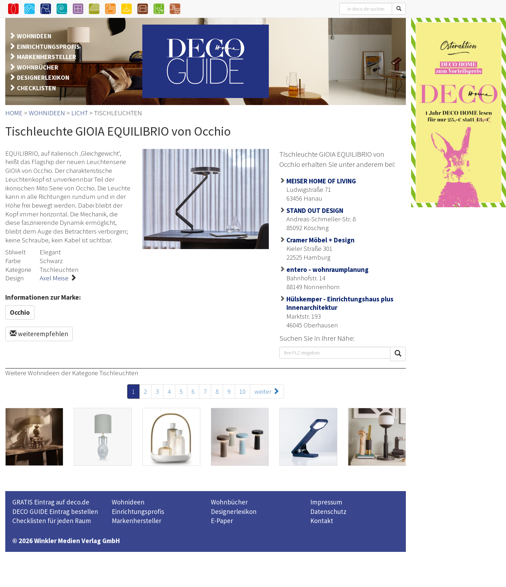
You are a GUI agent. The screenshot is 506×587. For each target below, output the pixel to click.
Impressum (326, 502)
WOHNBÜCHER (37, 67)
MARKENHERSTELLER (46, 57)
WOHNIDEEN (34, 36)
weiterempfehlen (39, 334)
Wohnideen (128, 502)
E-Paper (222, 520)
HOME (13, 113)
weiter (266, 391)
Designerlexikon (234, 511)
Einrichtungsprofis (138, 511)
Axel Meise (54, 278)
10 (242, 391)
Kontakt (321, 520)
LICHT (79, 113)
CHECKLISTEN (36, 88)
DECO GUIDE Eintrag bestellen (55, 511)
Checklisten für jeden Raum (51, 520)
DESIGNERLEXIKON (43, 77)
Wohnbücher (229, 502)
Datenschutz (328, 511)
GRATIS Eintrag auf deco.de (50, 502)
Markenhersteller (136, 520)
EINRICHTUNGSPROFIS (48, 47)
